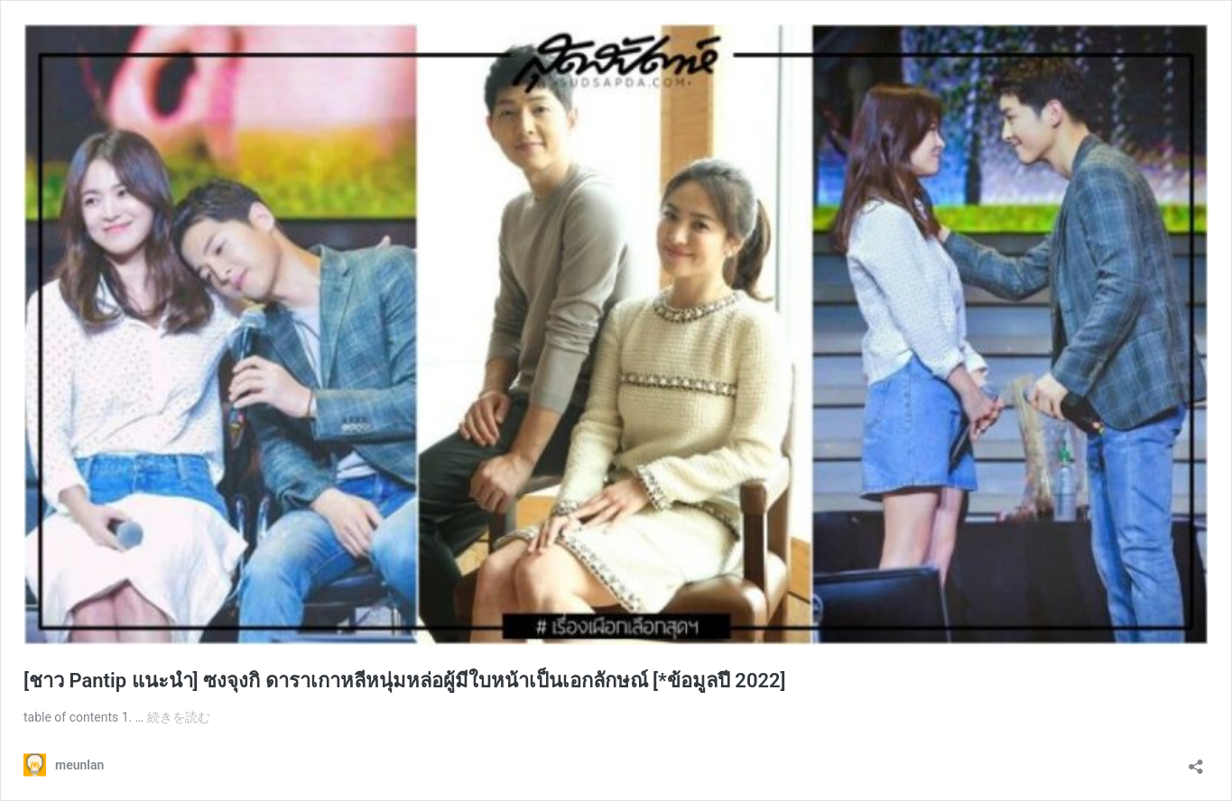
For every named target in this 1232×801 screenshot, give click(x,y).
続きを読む (178, 717)
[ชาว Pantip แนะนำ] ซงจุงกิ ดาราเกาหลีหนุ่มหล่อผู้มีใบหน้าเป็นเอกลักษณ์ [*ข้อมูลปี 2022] (404, 680)
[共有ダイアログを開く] (1196, 761)
